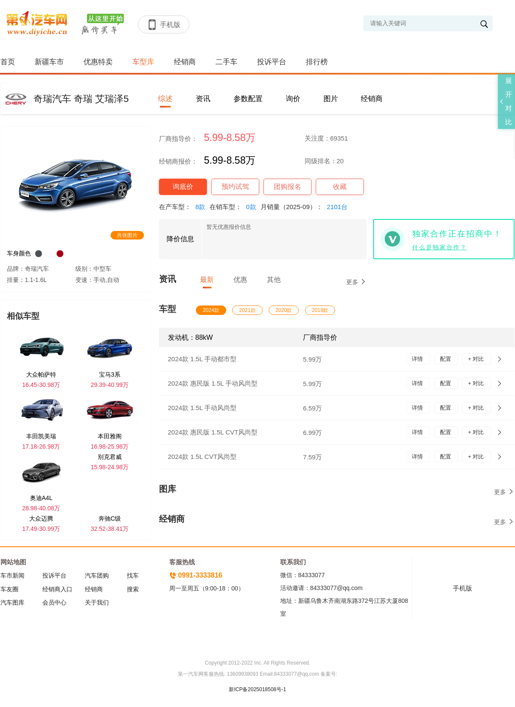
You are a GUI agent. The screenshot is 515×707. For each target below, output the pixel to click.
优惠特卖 (98, 62)
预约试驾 (235, 186)
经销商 (185, 62)
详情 (418, 359)
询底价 (183, 186)
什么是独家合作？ (439, 247)
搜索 (133, 589)
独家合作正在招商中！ (457, 233)
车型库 (143, 62)
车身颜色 (19, 253)
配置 (446, 359)
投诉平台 (271, 62)
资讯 (203, 99)
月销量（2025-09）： (306, 206)
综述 (165, 99)
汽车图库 (12, 602)
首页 (7, 62)
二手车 (226, 62)
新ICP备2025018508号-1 (257, 689)
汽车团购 (97, 575)
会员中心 (54, 602)
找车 (133, 575)
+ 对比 (476, 359)
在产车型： (184, 206)
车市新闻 (12, 575)
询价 (293, 99)
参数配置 (248, 99)
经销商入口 (57, 589)
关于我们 (97, 602)
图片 (330, 99)
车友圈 (9, 589)
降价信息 (180, 239)
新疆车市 (49, 62)
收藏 (340, 186)
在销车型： (235, 206)
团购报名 (287, 186)
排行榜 (317, 62)
